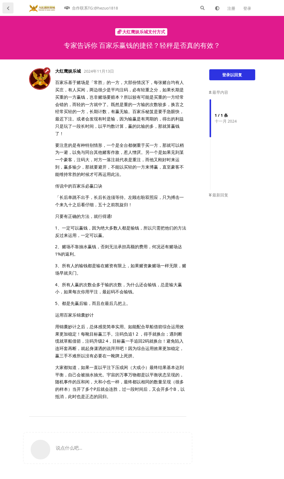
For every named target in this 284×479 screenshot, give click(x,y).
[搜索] (202, 7)
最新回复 (218, 195)
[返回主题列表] (7, 7)
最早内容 (218, 92)
